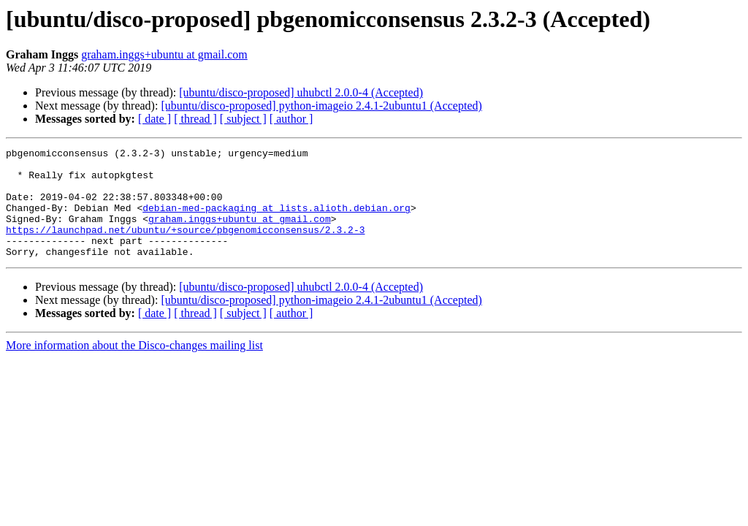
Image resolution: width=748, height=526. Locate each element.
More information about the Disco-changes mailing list (134, 367)
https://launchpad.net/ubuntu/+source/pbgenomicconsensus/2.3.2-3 (185, 247)
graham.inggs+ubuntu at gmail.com (164, 54)
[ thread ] (195, 119)
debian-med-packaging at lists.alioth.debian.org (276, 220)
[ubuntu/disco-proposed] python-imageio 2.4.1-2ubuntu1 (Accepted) (321, 105)
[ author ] (291, 119)
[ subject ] (243, 119)
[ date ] (154, 119)
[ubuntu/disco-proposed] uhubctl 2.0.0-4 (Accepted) (301, 92)
